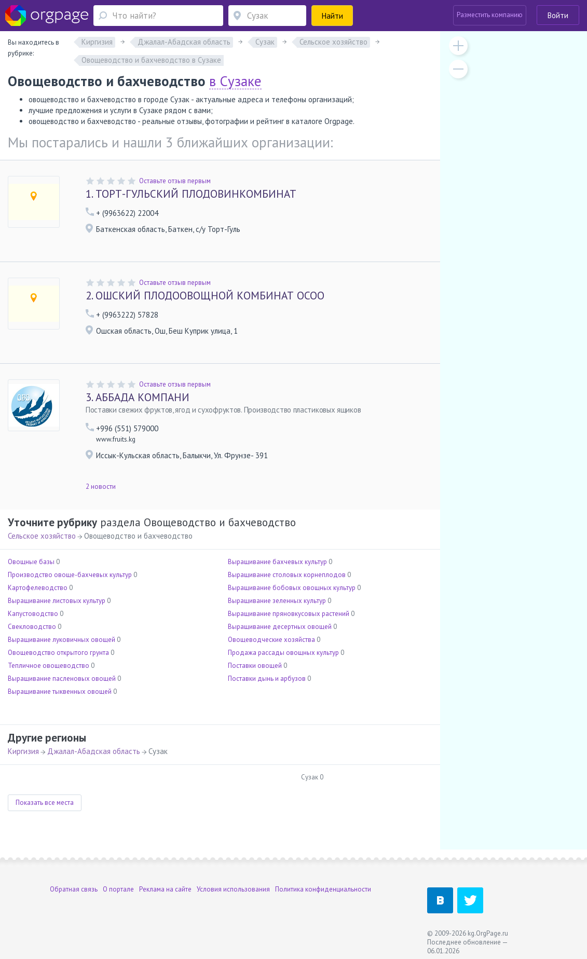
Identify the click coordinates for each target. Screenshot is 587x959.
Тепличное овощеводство (48, 665)
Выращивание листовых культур (56, 600)
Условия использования (233, 889)
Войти (558, 15)
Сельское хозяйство (42, 536)
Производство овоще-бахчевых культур (70, 574)
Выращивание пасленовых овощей (62, 678)
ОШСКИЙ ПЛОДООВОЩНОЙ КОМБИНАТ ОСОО (205, 296)
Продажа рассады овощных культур (283, 652)
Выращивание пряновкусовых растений (288, 613)
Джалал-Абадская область (93, 751)
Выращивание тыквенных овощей (60, 691)
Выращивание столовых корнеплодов (287, 574)
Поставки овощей (255, 665)
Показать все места (45, 802)
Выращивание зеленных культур (277, 600)
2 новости (101, 486)
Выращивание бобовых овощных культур (292, 587)
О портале (118, 889)
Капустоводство (33, 613)
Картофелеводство (37, 587)
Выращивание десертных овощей (280, 626)
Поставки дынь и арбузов (267, 678)
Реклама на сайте (165, 889)
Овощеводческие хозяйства (271, 639)
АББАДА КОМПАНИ (137, 397)
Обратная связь (74, 889)
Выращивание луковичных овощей (61, 639)
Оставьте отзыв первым (175, 180)
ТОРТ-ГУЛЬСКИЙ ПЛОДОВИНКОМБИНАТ (191, 194)
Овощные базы (31, 561)
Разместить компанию (490, 14)
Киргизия (23, 751)
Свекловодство (32, 626)
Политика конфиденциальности (323, 889)
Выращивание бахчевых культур (277, 561)
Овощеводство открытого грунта (58, 652)
